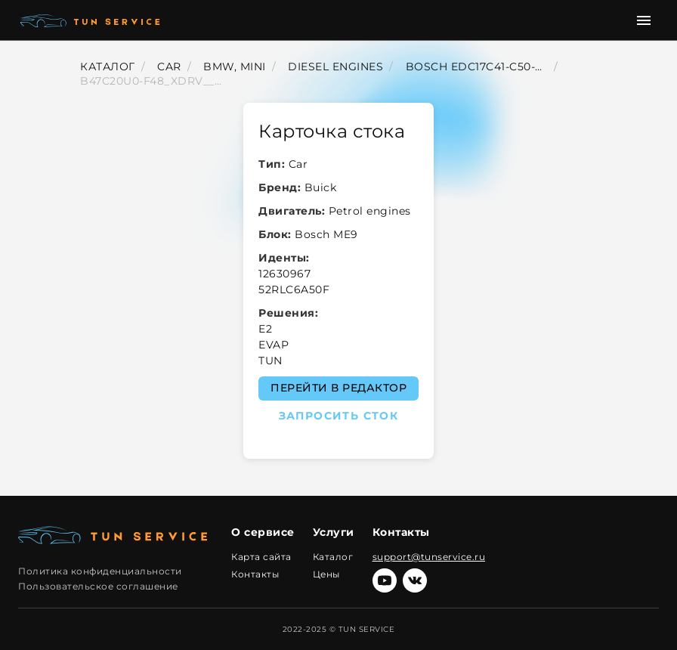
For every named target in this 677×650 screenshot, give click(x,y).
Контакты (255, 574)
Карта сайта (261, 556)
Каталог (333, 556)
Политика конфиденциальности (100, 571)
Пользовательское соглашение (98, 586)
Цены (326, 574)
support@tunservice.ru (429, 556)
